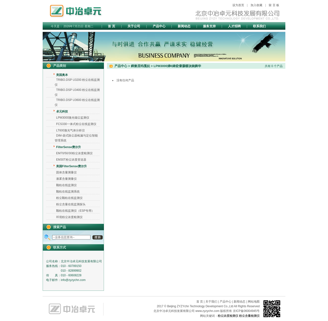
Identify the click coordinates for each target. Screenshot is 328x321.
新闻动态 (184, 26)
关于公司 (133, 26)
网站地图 (254, 301)
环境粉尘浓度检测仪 (69, 217)
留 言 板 (274, 5)
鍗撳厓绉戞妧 (140, 66)
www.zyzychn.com (207, 311)
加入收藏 (256, 5)
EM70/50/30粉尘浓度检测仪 (74, 153)
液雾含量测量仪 (66, 179)
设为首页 (238, 5)
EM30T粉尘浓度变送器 (71, 159)
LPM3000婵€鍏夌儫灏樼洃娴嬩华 (177, 66)
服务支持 (209, 26)
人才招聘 (234, 26)
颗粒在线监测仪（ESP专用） (75, 210)
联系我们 (259, 26)
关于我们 (211, 301)
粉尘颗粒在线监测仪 (69, 198)
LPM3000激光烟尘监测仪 (72, 117)
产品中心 (159, 26)
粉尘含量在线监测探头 (71, 204)
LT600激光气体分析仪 (70, 130)
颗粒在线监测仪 (66, 185)
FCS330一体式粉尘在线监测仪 (76, 124)
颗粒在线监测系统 (68, 191)
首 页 (111, 26)
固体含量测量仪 (66, 172)
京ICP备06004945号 (246, 311)
